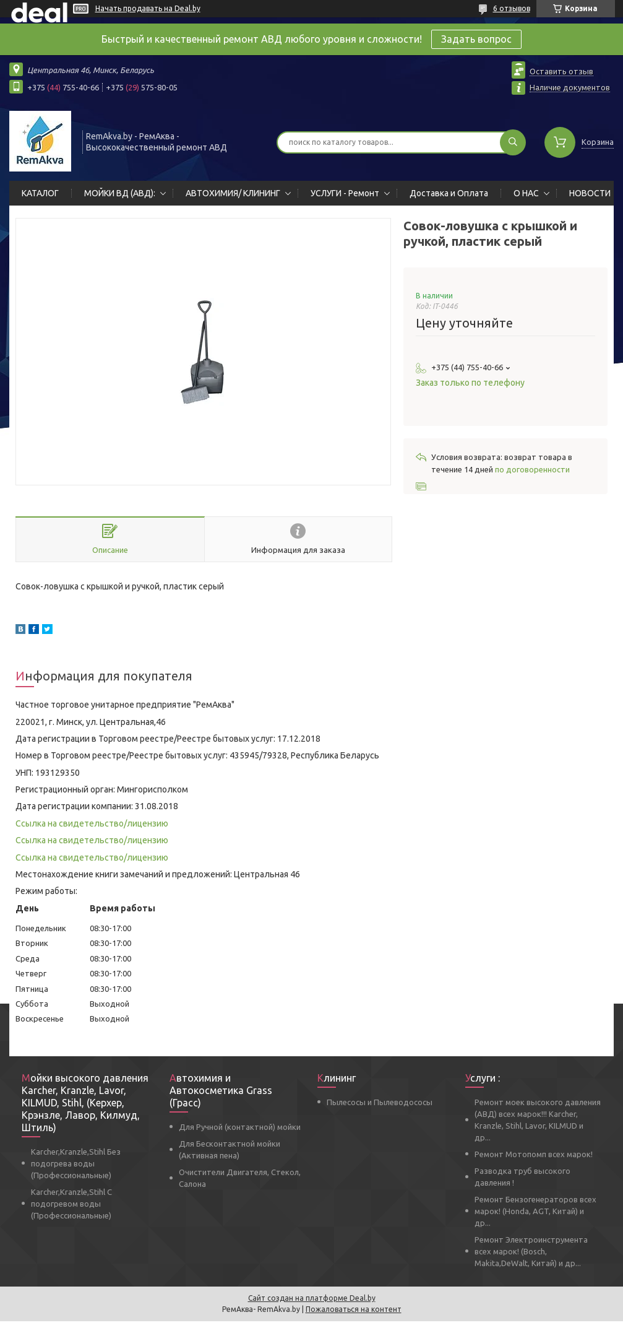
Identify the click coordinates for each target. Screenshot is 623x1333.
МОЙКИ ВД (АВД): (119, 193)
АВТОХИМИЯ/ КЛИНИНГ (233, 193)
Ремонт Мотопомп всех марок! (534, 1154)
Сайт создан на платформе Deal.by (312, 1298)
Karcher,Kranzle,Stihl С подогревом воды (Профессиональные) (71, 1204)
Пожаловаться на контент (354, 1309)
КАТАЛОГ (40, 193)
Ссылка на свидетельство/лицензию (91, 823)
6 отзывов (511, 8)
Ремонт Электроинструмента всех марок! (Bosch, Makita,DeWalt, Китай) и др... (531, 1251)
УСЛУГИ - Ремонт (345, 193)
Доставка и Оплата (449, 193)
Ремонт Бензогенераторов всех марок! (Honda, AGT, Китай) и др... (535, 1211)
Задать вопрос (476, 39)
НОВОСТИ (590, 193)
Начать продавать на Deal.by (147, 8)
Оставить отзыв (561, 71)
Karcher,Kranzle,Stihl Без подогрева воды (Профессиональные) (76, 1163)
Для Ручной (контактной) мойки (240, 1126)
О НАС (526, 193)
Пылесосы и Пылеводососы (379, 1102)
